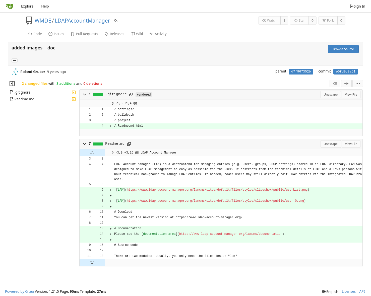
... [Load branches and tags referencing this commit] (14, 60)
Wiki (137, 33)
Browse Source (343, 49)
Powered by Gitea (19, 291)
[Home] (10, 6)
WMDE (43, 20)
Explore (27, 6)
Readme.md (115, 144)
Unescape (331, 94)
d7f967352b (301, 71)
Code (35, 33)
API (362, 291)
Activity (157, 33)
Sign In (357, 6)
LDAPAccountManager (82, 20)
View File (351, 94)
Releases (114, 33)
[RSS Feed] (115, 20)
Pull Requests (84, 33)
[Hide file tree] (12, 83)
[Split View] (346, 83)
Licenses (349, 291)
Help (45, 6)
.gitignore (116, 94)
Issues (56, 33)
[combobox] (335, 83)
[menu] (357, 83)
